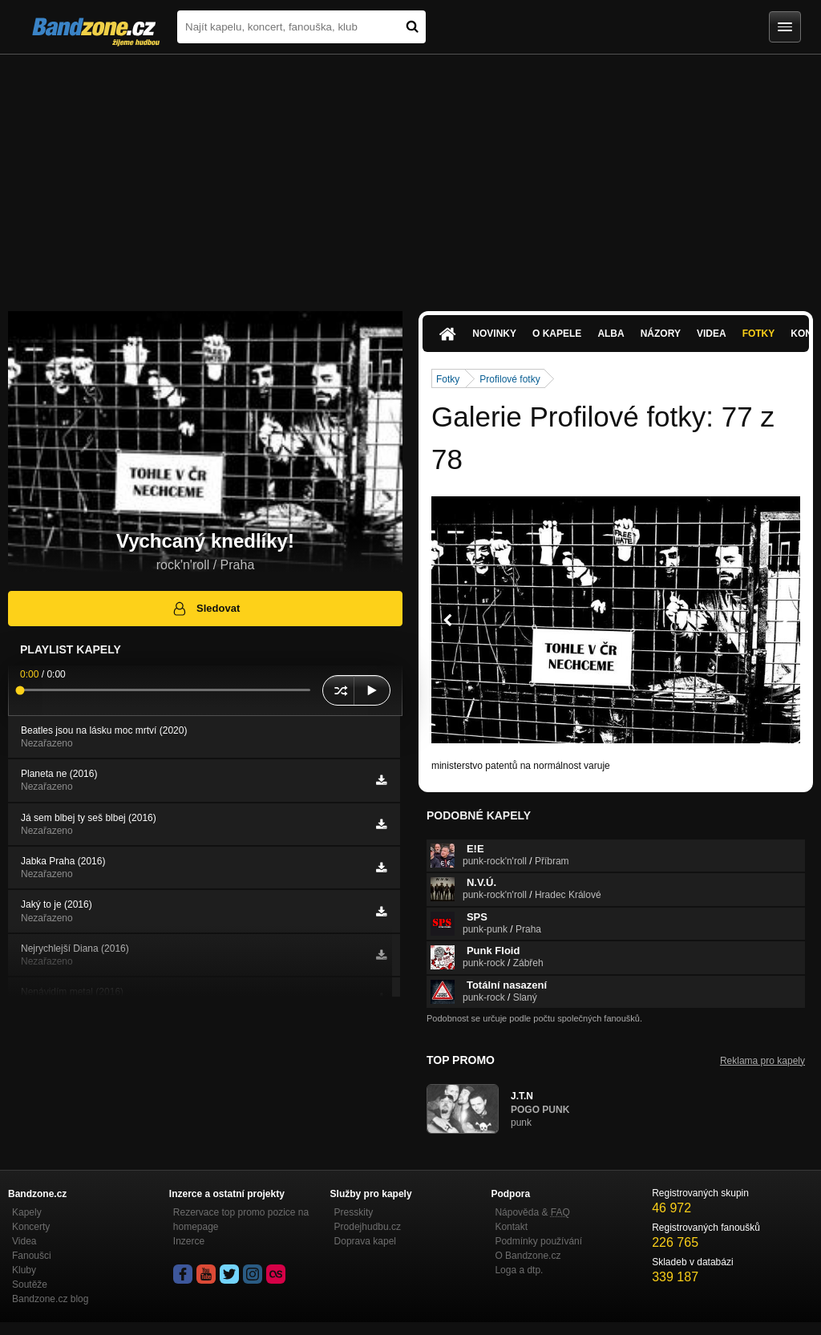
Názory (661, 333)
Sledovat (206, 608)
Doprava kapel (365, 1241)
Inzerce (188, 1241)
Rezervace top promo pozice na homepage (241, 1219)
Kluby (24, 1270)
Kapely (27, 1212)
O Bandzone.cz (527, 1255)
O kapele (556, 333)
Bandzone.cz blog (50, 1299)
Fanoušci (31, 1255)
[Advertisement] (410, 175)
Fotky (758, 333)
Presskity (354, 1212)
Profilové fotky (509, 379)
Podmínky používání (538, 1241)
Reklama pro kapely (762, 1060)
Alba (610, 333)
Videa (711, 333)
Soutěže (29, 1284)
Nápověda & (532, 1212)
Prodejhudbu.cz (367, 1226)
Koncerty (31, 1226)
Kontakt (511, 1226)
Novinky (494, 333)
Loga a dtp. (519, 1270)
